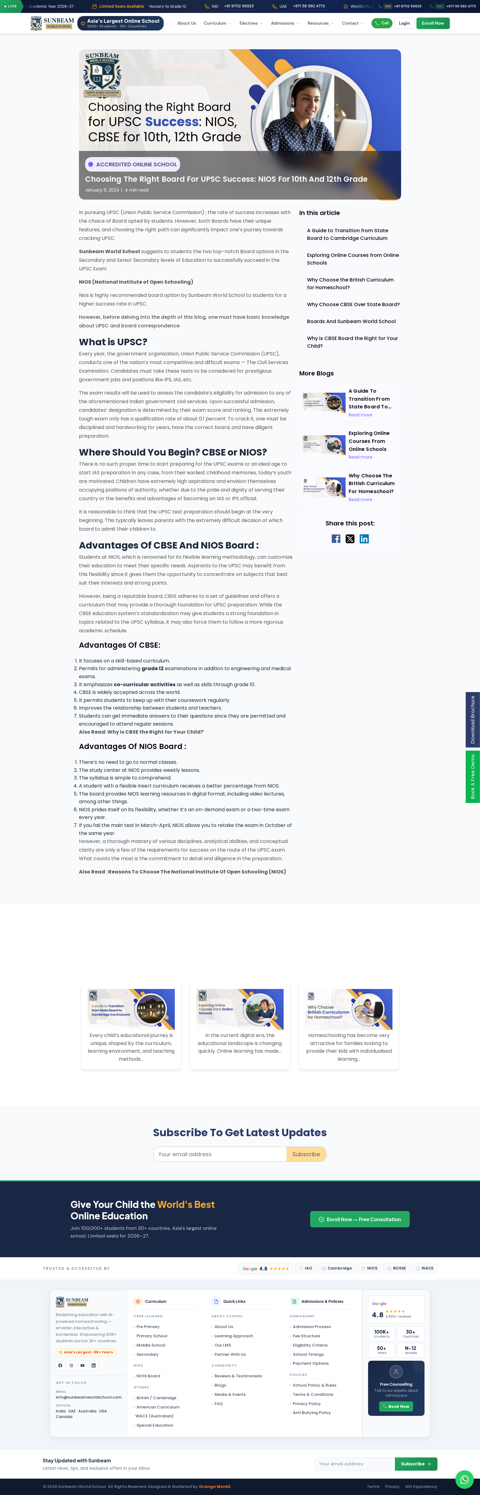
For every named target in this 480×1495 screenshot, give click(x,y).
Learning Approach (232, 1336)
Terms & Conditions (311, 1394)
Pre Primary (146, 1327)
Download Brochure (472, 720)
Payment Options (309, 1363)
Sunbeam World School (109, 251)
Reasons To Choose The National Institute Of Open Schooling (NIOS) (197, 871)
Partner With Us (228, 1354)
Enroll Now (433, 23)
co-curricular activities (144, 684)
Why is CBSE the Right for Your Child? (155, 731)
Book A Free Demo (472, 776)
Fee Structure (305, 1336)
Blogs (218, 1385)
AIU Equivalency (421, 1486)
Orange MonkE (215, 1486)
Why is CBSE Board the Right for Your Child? (352, 342)
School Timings (307, 1354)
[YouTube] (82, 1365)
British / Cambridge (154, 1398)
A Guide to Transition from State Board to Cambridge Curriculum (347, 234)
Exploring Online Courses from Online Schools (353, 259)
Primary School (150, 1336)
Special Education (153, 1425)
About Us (186, 23)
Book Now (396, 1406)
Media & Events (228, 1394)
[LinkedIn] (93, 1365)
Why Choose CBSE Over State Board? (353, 304)
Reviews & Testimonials (236, 1376)
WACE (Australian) (154, 1416)
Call (382, 23)
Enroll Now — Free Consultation (359, 1219)
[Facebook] (60, 1365)
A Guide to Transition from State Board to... (370, 398)
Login (404, 23)
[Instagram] (71, 1365)
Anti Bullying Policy (310, 1413)
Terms (373, 1486)
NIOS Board (146, 1376)
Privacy (392, 1486)
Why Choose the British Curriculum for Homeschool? (350, 283)
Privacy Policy (305, 1404)
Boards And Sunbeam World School (351, 321)
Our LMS (221, 1345)
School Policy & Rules (313, 1385)
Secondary (146, 1354)
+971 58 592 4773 (321, 6)
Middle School (149, 1345)
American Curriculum (156, 1407)
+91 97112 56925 (251, 6)
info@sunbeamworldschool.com (89, 1397)
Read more (360, 415)
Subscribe (306, 1154)
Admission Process (310, 1327)
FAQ (217, 1404)
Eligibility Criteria (308, 1345)
